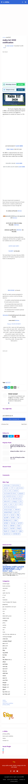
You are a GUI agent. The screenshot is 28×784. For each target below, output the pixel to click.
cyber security (19, 488)
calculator (6, 488)
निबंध (18, 517)
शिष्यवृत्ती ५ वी (6, 531)
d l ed (5, 490)
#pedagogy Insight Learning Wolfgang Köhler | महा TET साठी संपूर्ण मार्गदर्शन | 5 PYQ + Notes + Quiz (13, 568)
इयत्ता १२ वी (6, 515)
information (5, 315)
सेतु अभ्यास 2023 (7, 534)
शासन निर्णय (12, 528)
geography (21, 493)
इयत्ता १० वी (16, 512)
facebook (16, 490)
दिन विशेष (13, 517)
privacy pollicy (6, 704)
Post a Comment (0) (14, 419)
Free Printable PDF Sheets (10, 493)
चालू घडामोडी (6, 517)
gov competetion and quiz (10, 496)
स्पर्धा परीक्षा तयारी (16, 534)
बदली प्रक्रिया (6, 523)
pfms (20, 501)
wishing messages (8, 509)
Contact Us (5, 740)
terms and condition (8, 703)
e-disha (6, 2)
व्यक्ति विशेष (12, 525)
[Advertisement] (14, 20)
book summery (15, 485)
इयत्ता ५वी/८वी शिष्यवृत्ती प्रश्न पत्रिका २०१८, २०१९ (17, 458)
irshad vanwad (13, 394)
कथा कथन (12, 515)
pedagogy (14, 501)
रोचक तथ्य (5, 525)
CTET (12, 488)
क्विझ (18, 515)
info (4, 498)
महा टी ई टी (8, 37)
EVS (10, 490)
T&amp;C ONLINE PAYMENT (14, 324)
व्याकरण (18, 525)
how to (20, 496)
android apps (7, 485)
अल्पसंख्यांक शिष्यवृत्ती (8, 512)
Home (4, 37)
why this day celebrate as (10, 506)
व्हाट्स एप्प (6, 528)
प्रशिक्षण (15, 520)
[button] (1, 2)
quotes (5, 504)
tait (16, 504)
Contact (5, 701)
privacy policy (14, 781)
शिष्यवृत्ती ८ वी (14, 531)
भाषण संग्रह (13, 523)
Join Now (20, 84)
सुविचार (20, 531)
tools (20, 504)
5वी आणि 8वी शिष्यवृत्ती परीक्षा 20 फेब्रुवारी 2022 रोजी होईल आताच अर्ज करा (17, 446)
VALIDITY (11, 251)
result (11, 504)
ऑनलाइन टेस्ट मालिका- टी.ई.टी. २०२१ (17, 451)
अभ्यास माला (17, 509)
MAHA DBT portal (17, 498)
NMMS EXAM (7, 501)
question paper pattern (14, 246)
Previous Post (5, 424)
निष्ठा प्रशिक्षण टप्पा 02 (8, 520)
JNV (9, 498)
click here (19, 210)
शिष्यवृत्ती (19, 528)
